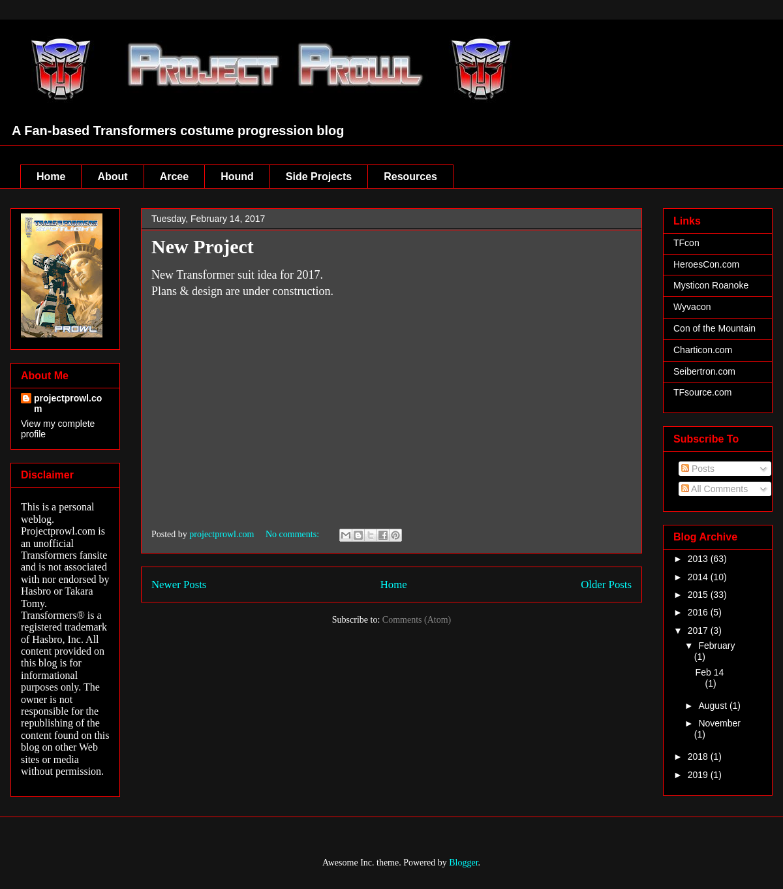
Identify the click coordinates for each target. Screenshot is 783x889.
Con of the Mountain (714, 328)
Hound (237, 176)
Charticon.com (702, 350)
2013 (699, 559)
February (716, 645)
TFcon (686, 243)
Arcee (174, 176)
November (719, 723)
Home (51, 176)
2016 (699, 612)
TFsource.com (702, 392)
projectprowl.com (68, 403)
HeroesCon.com (706, 264)
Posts (697, 468)
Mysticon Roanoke (710, 285)
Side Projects (319, 176)
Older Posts (606, 584)
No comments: (294, 534)
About (112, 176)
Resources (410, 176)
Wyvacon (692, 307)
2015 (699, 594)
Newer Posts (178, 584)
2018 (699, 756)
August (713, 705)
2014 (699, 577)
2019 (699, 775)
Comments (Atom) (416, 620)
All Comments (714, 489)
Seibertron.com (704, 371)
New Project (202, 246)
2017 (699, 630)
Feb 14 (710, 672)
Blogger (463, 862)
